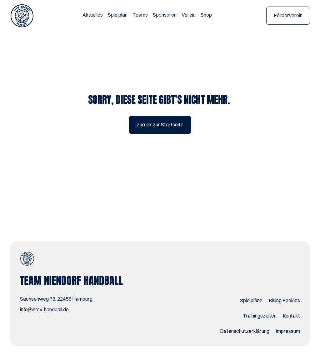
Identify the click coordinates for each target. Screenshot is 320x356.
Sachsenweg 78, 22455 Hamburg (56, 299)
